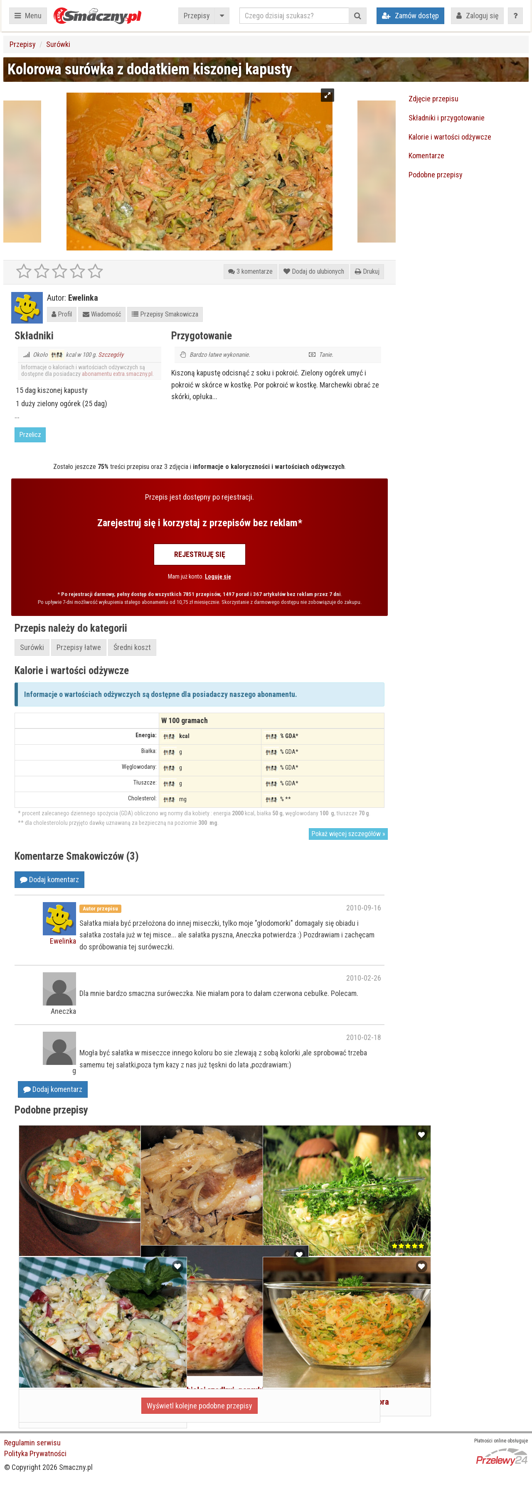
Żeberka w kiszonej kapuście (196, 1225)
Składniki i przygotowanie (447, 117)
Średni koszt (132, 647)
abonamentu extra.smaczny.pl (117, 373)
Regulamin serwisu (32, 1442)
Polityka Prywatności (35, 1453)
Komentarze (426, 155)
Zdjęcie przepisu (433, 98)
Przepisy (197, 15)
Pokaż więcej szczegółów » (348, 834)
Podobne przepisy (436, 174)
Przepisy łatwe (79, 647)
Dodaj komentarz (49, 879)
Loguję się (218, 576)
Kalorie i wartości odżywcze (450, 136)
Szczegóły (110, 354)
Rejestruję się (199, 554)
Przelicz (30, 435)
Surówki (58, 44)
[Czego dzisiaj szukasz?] (294, 15)
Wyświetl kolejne (199, 1405)
